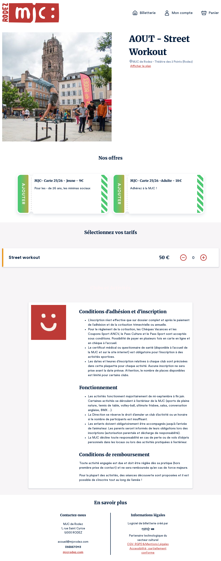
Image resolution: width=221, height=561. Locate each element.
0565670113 (73, 546)
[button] (62, 193)
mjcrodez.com (73, 551)
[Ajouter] (203, 257)
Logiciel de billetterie (142, 524)
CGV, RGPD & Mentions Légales (147, 548)
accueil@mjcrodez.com (73, 541)
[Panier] (210, 13)
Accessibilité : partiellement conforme (147, 552)
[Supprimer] (183, 257)
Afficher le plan (140, 66)
